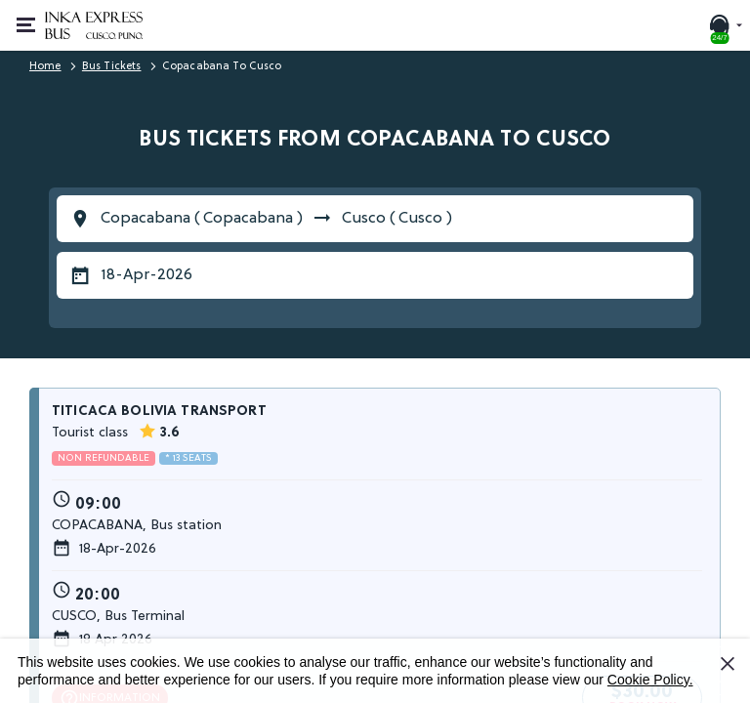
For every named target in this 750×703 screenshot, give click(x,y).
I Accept (730, 670)
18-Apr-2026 (146, 275)
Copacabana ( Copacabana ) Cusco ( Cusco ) (276, 218)
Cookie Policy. (650, 679)
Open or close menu (32, 14)
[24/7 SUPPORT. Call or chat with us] (724, 25)
